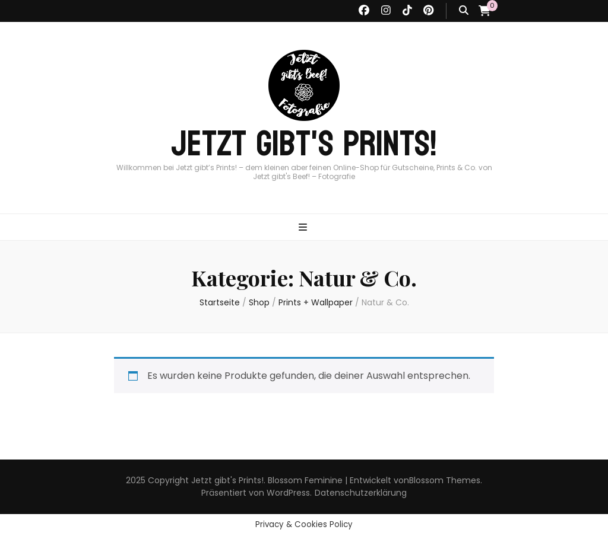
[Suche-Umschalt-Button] (463, 11)
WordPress (288, 493)
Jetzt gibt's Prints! (304, 144)
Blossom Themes (444, 480)
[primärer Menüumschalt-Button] (304, 228)
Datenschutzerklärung (361, 493)
